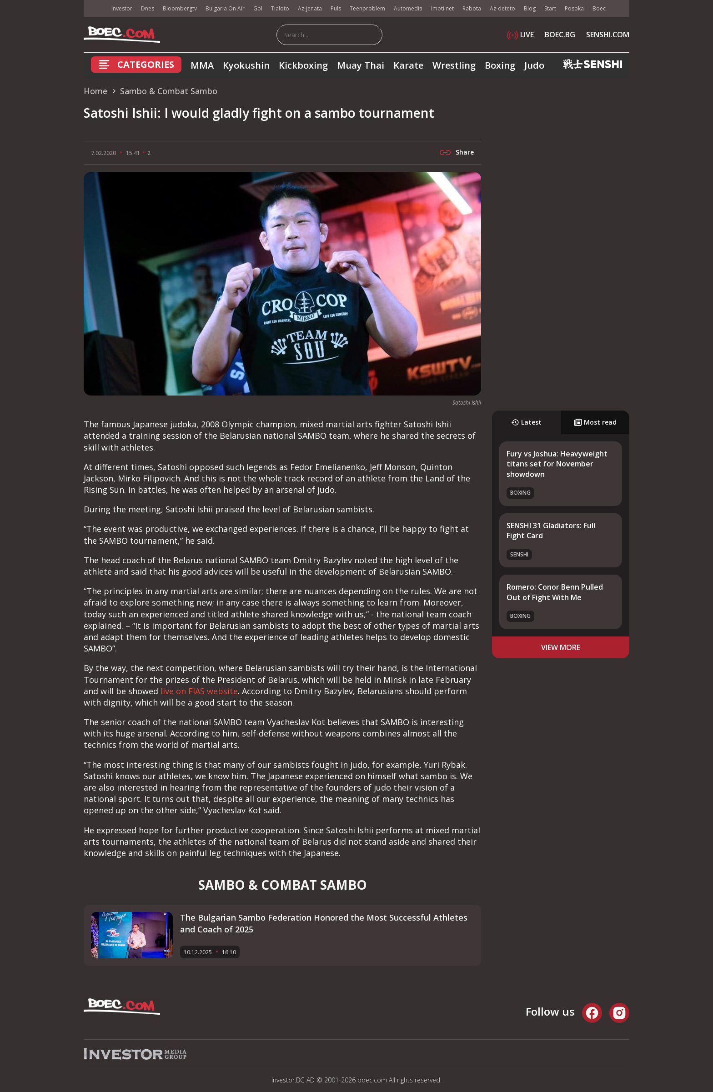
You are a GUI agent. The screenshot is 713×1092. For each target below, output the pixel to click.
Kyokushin (246, 65)
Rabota (471, 8)
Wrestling (454, 65)
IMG (95, 9)
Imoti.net (442, 8)
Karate (408, 65)
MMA (202, 65)
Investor (121, 8)
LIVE (520, 35)
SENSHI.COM (607, 35)
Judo (534, 65)
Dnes (147, 8)
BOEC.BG (560, 35)
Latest (526, 422)
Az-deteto (502, 8)
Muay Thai (360, 65)
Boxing (500, 65)
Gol (257, 8)
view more (560, 647)
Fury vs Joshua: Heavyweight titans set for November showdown (557, 464)
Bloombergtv (180, 8)
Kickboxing (303, 65)
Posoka (574, 8)
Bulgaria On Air (225, 8)
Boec (599, 8)
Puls (336, 8)
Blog (530, 8)
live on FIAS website (199, 691)
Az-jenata (310, 8)
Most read (595, 422)
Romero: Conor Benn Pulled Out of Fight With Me (555, 592)
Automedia (408, 8)
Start (550, 8)
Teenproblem (367, 8)
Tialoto (280, 8)
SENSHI (519, 554)
